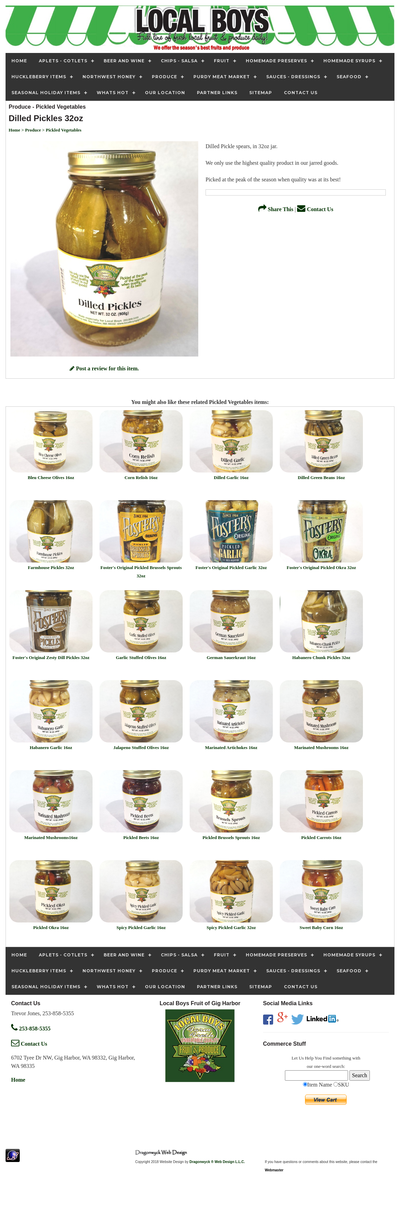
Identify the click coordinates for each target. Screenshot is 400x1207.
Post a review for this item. (104, 368)
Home (18, 1080)
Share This (276, 209)
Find (327, 1058)
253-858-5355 (31, 1029)
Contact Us (315, 209)
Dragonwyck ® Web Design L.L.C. (217, 1162)
